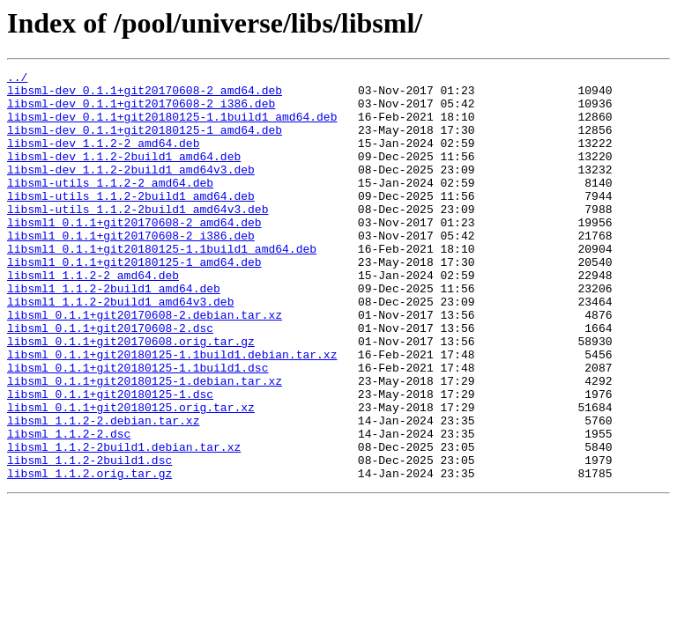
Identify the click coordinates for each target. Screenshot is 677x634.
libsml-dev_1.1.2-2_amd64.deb (103, 158)
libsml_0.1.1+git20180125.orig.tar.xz (131, 475)
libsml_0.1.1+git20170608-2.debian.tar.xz (144, 364)
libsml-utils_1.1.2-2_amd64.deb (110, 206)
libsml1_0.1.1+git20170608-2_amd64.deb (134, 254)
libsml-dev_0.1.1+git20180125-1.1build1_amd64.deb (172, 127)
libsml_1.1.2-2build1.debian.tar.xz (124, 523)
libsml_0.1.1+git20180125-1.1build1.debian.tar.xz (172, 412)
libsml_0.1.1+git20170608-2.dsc (110, 380)
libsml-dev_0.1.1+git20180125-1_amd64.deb (144, 143)
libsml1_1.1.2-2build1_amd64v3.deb (120, 349)
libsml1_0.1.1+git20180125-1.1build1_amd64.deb (161, 285)
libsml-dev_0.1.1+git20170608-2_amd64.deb (144, 95)
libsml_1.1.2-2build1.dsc (89, 539)
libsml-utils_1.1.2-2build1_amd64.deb (131, 222)
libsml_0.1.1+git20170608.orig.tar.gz (131, 396)
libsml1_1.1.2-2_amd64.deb (93, 317)
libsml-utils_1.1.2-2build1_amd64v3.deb (137, 238)
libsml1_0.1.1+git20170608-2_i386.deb (131, 269)
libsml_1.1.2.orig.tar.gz (89, 555)
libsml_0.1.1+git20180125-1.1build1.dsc (137, 428)
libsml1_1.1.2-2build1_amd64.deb (113, 333)
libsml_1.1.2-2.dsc (68, 507)
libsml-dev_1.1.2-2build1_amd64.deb (124, 174)
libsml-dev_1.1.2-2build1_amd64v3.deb (131, 190)
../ (17, 79)
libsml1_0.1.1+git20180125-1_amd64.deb (134, 301)
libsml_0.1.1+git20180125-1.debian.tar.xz (144, 444)
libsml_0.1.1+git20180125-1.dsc (110, 460)
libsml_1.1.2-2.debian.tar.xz (103, 491)
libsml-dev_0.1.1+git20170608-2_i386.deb (141, 111)
